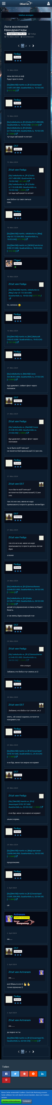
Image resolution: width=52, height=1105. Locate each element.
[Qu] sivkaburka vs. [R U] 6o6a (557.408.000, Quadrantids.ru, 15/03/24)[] (21, 178)
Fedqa (33, 34)
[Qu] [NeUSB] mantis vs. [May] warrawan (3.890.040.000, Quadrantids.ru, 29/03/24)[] (25, 853)
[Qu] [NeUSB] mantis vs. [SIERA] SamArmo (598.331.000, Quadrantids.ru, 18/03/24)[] (25, 248)
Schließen (27, 1101)
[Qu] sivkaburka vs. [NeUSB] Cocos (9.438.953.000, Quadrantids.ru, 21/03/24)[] (25, 377)
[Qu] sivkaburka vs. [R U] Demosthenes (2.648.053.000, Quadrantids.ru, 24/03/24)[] (25, 589)
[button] (3, 3)
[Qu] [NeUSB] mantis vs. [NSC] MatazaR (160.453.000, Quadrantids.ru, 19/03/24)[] (24, 339)
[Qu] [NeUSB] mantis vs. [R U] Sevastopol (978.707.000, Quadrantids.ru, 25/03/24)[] (24, 754)
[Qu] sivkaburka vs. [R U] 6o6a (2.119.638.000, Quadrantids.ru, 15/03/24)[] (25, 131)
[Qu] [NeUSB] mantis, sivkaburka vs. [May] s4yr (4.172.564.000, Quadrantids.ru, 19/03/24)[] (24, 236)
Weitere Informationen (11, 1101)
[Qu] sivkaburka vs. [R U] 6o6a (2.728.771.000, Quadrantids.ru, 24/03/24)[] (25, 601)
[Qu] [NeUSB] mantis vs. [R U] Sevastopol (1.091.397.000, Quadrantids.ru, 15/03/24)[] (25, 88)
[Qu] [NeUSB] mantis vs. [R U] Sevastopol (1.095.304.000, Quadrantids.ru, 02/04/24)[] (25, 896)
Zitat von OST (16, 483)
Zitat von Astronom (19, 971)
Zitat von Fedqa (17, 169)
